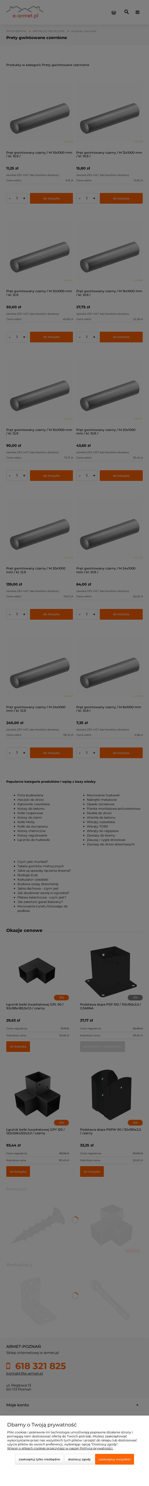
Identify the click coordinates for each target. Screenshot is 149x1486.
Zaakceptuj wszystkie (114, 1459)
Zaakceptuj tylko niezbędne (39, 1459)
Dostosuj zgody (79, 1459)
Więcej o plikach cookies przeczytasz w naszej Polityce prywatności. (60, 1448)
